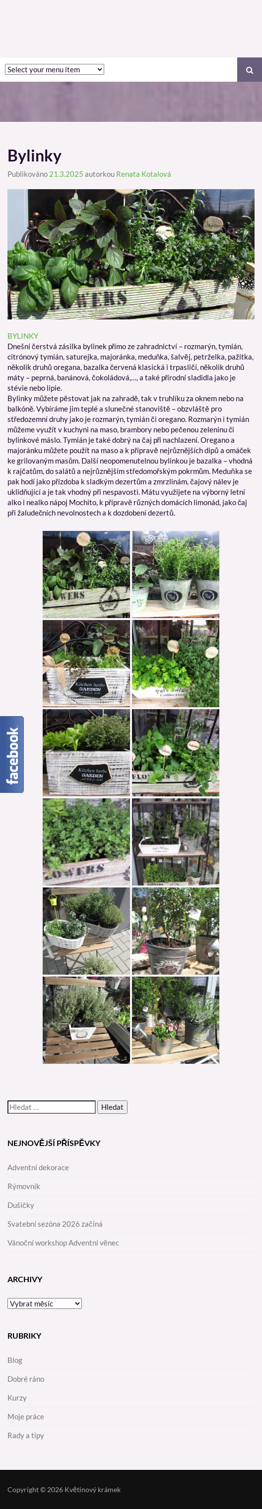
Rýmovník (23, 1186)
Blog (14, 1359)
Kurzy (17, 1397)
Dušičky (20, 1204)
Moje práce (25, 1416)
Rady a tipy (25, 1435)
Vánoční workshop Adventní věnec (63, 1242)
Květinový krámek (93, 1489)
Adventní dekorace (38, 1167)
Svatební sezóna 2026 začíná (55, 1223)
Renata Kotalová (143, 173)
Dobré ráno (25, 1378)
